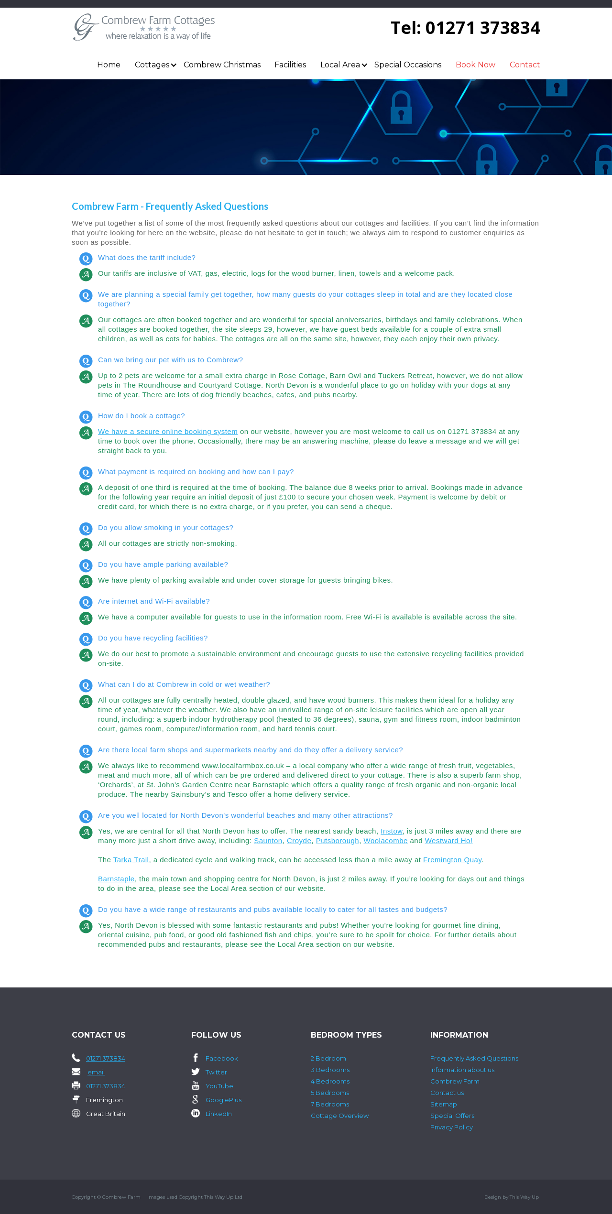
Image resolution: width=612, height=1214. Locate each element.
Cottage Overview (340, 1115)
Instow (392, 831)
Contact (525, 64)
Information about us (462, 1069)
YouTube (219, 1086)
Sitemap (443, 1104)
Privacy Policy (451, 1127)
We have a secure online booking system (168, 431)
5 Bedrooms (330, 1092)
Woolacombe (386, 840)
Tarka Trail (131, 860)
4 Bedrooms (330, 1081)
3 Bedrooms (330, 1069)
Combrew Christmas (222, 64)
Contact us (447, 1092)
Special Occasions (407, 64)
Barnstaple (116, 879)
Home (108, 64)
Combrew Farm (455, 1081)
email (96, 1072)
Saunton (268, 840)
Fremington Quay (452, 860)
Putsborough (338, 840)
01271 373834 (483, 27)
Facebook (222, 1058)
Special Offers (452, 1115)
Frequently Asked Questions (474, 1058)
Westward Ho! (449, 840)
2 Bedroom (328, 1058)
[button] (152, 65)
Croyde (299, 840)
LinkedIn (219, 1113)
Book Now (475, 64)
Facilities (290, 64)
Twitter (216, 1072)
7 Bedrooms (330, 1104)
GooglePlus (223, 1100)
